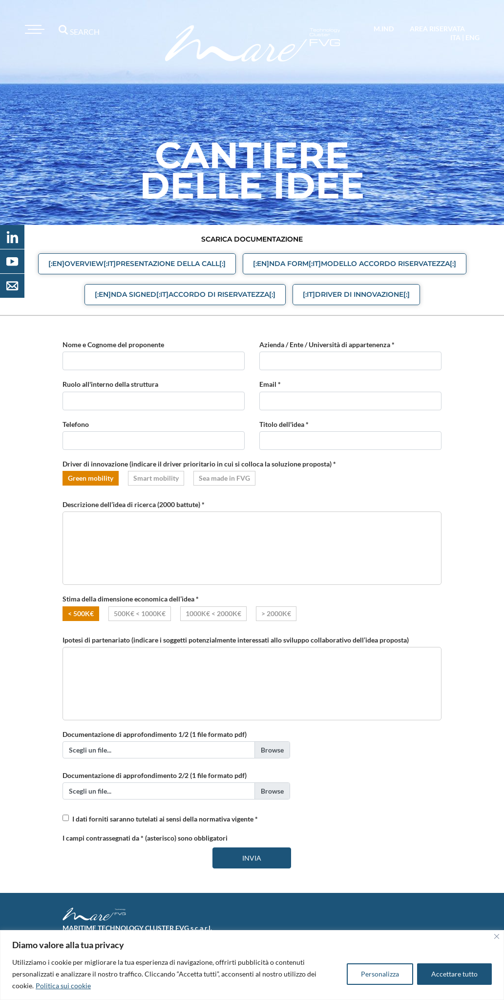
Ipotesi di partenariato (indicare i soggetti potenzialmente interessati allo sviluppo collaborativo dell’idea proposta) (236, 640)
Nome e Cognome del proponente (113, 344)
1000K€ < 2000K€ (213, 613)
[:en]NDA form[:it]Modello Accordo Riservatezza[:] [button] (354, 263)
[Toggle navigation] (33, 29)
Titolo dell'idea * (284, 424)
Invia (251, 858)
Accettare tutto (454, 974)
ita (455, 37)
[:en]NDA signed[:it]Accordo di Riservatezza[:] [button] (185, 294)
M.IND (384, 28)
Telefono (76, 424)
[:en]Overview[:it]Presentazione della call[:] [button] (137, 263)
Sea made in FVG (224, 478)
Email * (270, 384)
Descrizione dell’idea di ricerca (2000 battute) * (134, 504)
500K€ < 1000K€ (140, 613)
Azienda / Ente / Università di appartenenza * (327, 344)
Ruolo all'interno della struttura (110, 384)
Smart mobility (156, 478)
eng (472, 37)
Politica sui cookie (63, 985)
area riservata (437, 28)
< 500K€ (81, 613)
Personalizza (380, 974)
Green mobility (90, 478)
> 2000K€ (276, 613)
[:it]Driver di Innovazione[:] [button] (356, 294)
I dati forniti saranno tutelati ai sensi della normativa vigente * (165, 819)
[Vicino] (496, 936)
